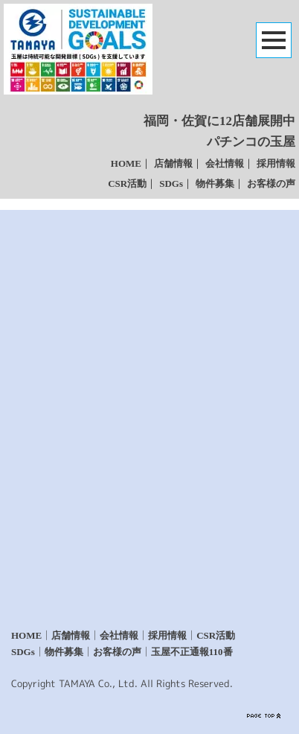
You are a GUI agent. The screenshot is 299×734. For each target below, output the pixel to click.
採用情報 (276, 163)
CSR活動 (127, 183)
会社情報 (224, 163)
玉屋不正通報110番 (192, 651)
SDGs (171, 183)
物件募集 (215, 183)
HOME (126, 163)
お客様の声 (271, 183)
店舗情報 (173, 163)
